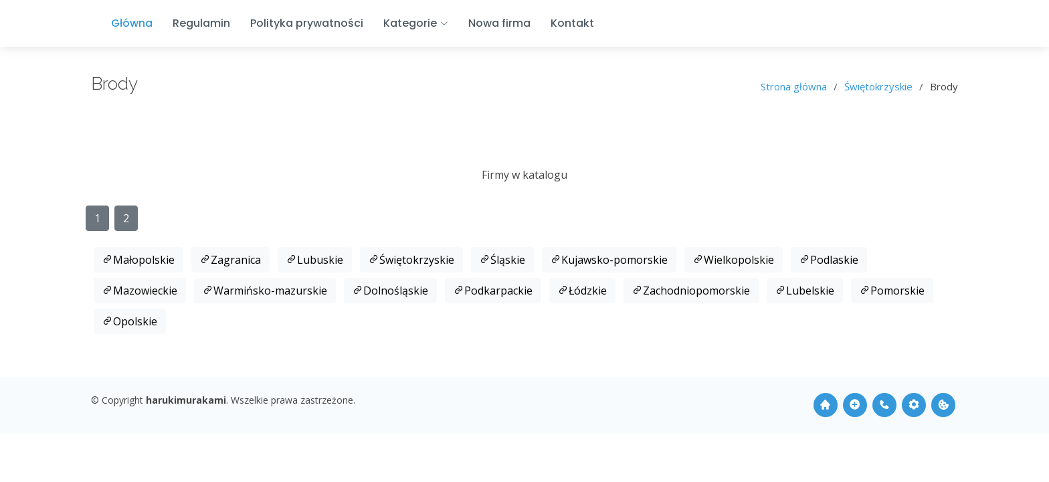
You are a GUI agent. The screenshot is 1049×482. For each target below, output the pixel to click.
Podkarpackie (493, 290)
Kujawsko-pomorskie (609, 259)
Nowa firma (499, 23)
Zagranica (230, 259)
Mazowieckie (139, 290)
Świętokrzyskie (878, 86)
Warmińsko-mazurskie (265, 290)
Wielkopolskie (733, 259)
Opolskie (129, 321)
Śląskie (502, 259)
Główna (132, 23)
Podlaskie (828, 259)
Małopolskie (138, 259)
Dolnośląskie (390, 290)
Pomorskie (892, 290)
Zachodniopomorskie (691, 290)
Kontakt (572, 23)
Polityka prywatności (306, 23)
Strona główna (794, 86)
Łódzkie (582, 290)
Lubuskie (314, 259)
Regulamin (201, 23)
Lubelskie (804, 290)
